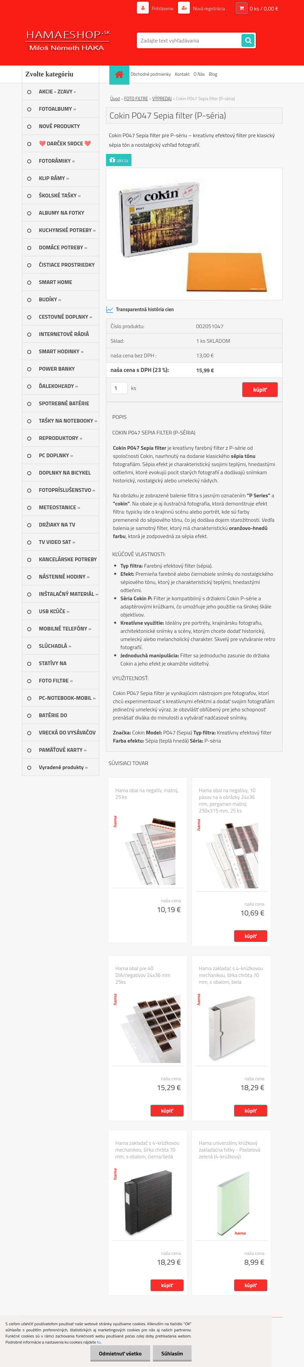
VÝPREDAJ (162, 98)
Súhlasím (172, 1353)
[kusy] (119, 388)
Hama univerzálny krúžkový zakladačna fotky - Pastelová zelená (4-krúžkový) (230, 1150)
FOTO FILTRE (136, 98)
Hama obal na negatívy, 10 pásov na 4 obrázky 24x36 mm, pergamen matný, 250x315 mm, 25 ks (227, 800)
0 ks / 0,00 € (264, 8)
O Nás (199, 74)
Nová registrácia (208, 8)
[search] (248, 40)
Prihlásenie (163, 8)
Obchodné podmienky (151, 74)
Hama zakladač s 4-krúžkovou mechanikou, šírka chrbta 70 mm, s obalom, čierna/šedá (147, 1150)
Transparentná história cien (140, 309)
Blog (213, 74)
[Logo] (68, 40)
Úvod (115, 98)
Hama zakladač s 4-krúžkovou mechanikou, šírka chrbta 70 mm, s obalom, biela (231, 975)
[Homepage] (120, 74)
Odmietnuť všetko (120, 1353)
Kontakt (182, 74)
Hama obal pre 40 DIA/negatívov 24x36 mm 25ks (143, 975)
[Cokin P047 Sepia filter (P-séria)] (194, 171)
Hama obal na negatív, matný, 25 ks (147, 794)
